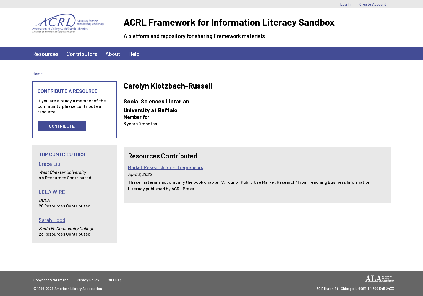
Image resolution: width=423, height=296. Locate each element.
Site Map (115, 280)
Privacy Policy (88, 280)
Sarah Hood (52, 220)
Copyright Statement (50, 280)
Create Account (372, 4)
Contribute (62, 126)
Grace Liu (49, 164)
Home (37, 73)
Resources (45, 53)
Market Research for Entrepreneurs (165, 167)
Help (134, 53)
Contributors (82, 53)
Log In (345, 4)
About (112, 53)
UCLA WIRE (52, 192)
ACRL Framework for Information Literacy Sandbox (229, 22)
